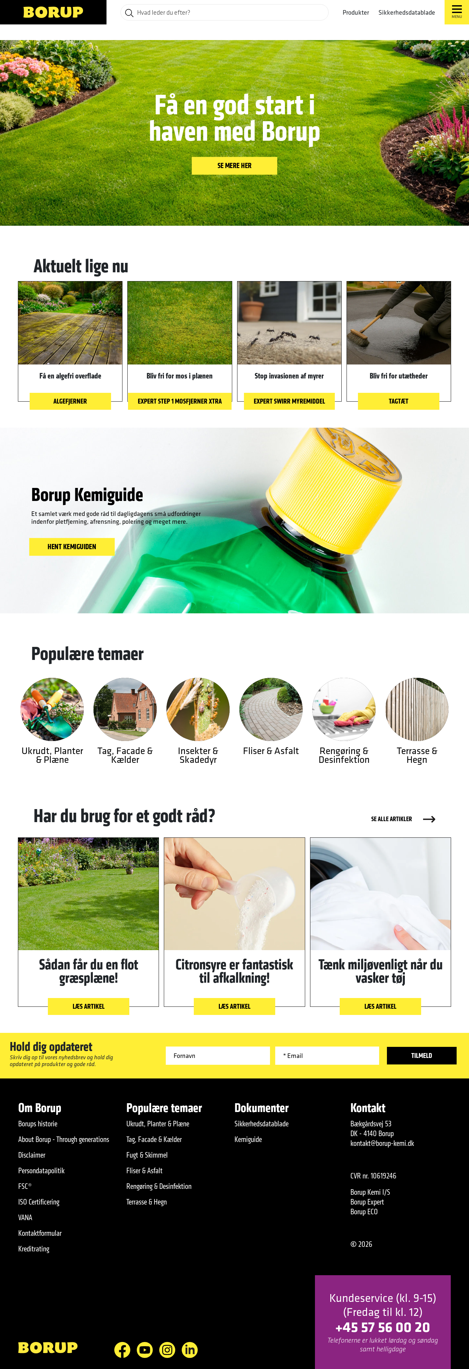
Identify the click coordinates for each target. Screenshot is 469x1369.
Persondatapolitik (41, 1171)
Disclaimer (31, 1155)
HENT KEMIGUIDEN (72, 546)
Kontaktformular (40, 1233)
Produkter (356, 12)
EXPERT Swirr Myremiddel (289, 401)
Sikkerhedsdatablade (406, 12)
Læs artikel (89, 1006)
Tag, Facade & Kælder (154, 1139)
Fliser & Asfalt (144, 1171)
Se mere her (235, 165)
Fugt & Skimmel (147, 1155)
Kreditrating (33, 1249)
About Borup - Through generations (63, 1139)
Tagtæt (398, 401)
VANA (25, 1217)
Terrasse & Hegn (146, 1202)
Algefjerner (70, 401)
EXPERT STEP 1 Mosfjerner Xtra (180, 401)
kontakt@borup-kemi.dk (382, 1143)
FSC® (25, 1186)
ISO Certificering (38, 1202)
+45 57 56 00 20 (382, 1326)
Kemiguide (248, 1139)
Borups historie (37, 1124)
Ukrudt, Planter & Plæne (157, 1124)
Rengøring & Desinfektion (159, 1186)
